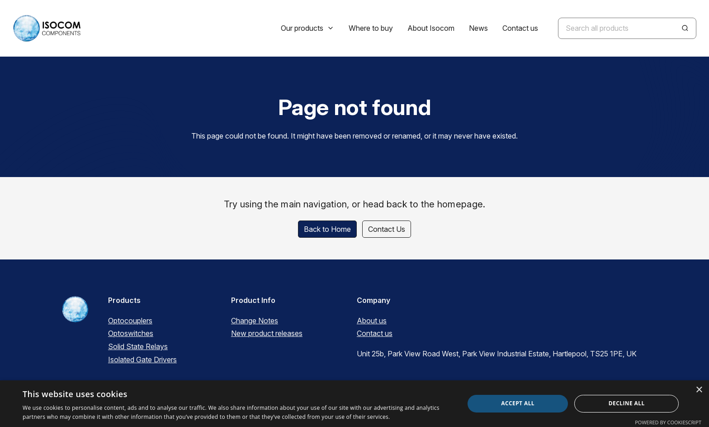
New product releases (267, 333)
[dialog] (354, 403)
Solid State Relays (138, 346)
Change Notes (254, 320)
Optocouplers (130, 320)
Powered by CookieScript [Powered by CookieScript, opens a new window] (668, 422)
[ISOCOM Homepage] (46, 28)
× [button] (698, 390)
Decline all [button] (627, 403)
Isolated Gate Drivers (142, 359)
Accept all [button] (517, 403)
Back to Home (327, 229)
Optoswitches (130, 333)
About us (372, 320)
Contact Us (386, 229)
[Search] (685, 28)
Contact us (374, 333)
